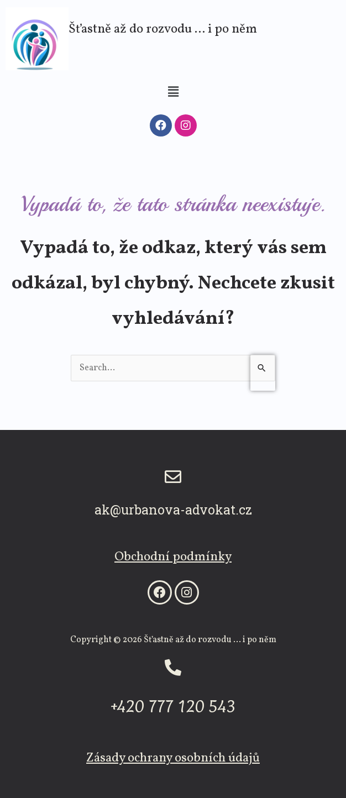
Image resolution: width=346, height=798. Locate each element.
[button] (173, 92)
